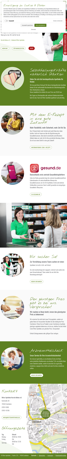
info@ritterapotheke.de (11, 417)
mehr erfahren (36, 375)
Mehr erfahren (36, 281)
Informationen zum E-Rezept (40, 147)
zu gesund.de (35, 194)
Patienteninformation (60, 455)
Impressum (50, 455)
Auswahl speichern (27, 25)
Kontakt (5, 48)
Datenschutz (42, 455)
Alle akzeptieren (40, 25)
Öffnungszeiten (19, 48)
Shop (31, 48)
